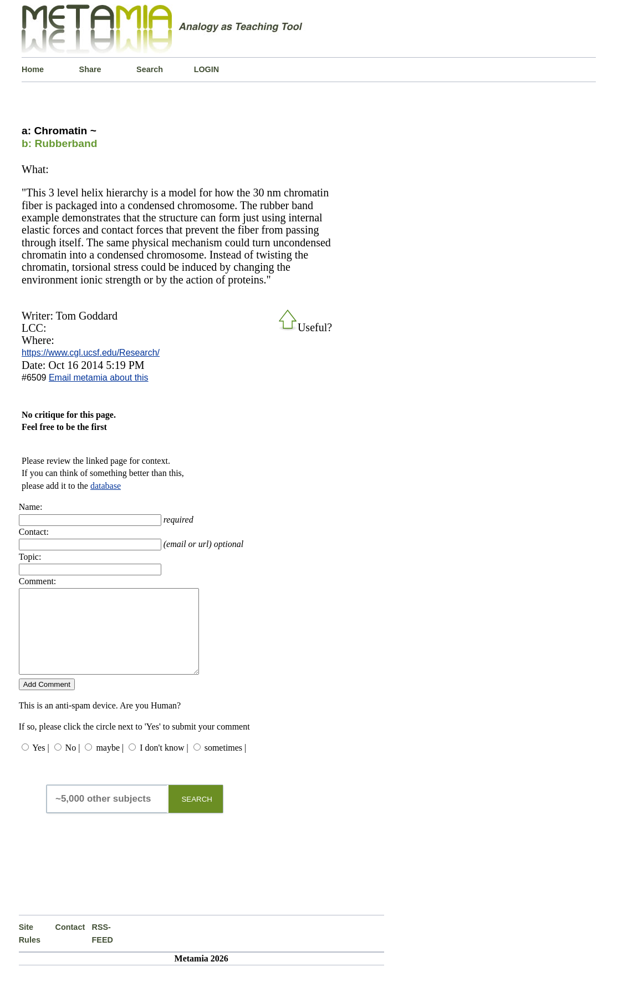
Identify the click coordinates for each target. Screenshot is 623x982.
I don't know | (164, 764)
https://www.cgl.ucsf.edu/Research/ (91, 352)
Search (149, 69)
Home (33, 69)
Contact (70, 943)
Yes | (40, 764)
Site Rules (29, 949)
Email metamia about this (99, 377)
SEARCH (196, 816)
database (105, 485)
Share (90, 69)
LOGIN (206, 69)
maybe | (110, 764)
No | (72, 764)
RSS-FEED (102, 949)
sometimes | (226, 764)
